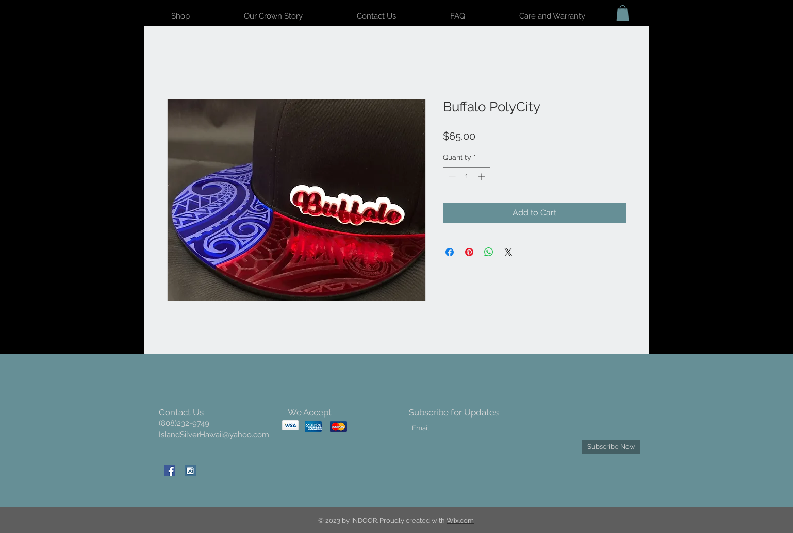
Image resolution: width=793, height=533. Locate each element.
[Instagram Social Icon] (190, 470)
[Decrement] (450, 177)
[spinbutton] (466, 177)
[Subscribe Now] (611, 447)
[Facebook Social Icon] (169, 470)
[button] (622, 13)
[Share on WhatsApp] (489, 252)
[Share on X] (508, 252)
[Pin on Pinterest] (469, 252)
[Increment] (482, 177)
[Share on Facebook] (449, 252)
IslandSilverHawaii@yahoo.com (214, 434)
